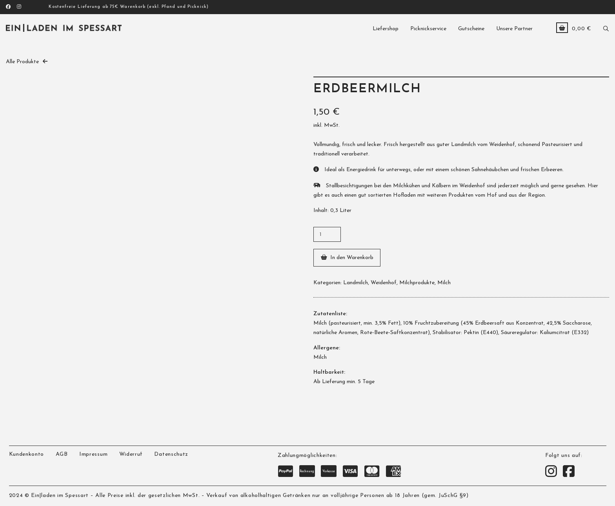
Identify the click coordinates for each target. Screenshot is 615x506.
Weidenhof (384, 283)
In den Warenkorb (351, 258)
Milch (444, 283)
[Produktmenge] (327, 234)
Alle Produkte (22, 62)
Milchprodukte (417, 283)
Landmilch (355, 283)
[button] (606, 27)
